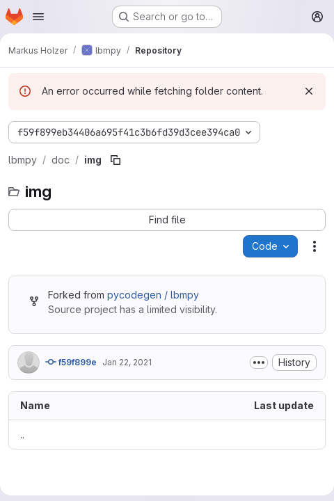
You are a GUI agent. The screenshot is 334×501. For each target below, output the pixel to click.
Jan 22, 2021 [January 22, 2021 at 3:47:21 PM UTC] (127, 362)
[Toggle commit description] (259, 362)
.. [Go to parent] (22, 434)
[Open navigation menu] (38, 17)
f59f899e (71, 361)
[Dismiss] (309, 91)
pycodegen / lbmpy (153, 295)
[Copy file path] (115, 160)
